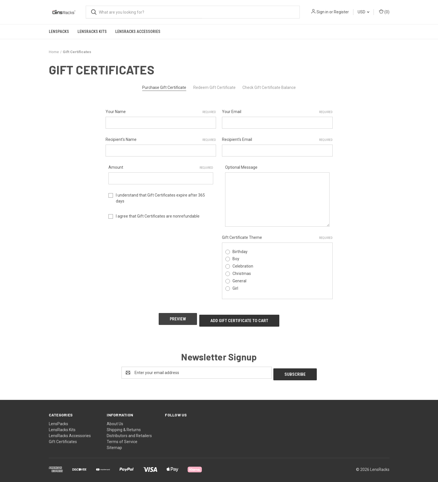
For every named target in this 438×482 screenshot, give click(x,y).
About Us (115, 418)
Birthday (240, 251)
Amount (160, 167)
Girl (235, 288)
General (239, 281)
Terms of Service (122, 436)
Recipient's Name (161, 139)
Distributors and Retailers (129, 430)
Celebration (242, 266)
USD (363, 12)
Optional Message (241, 167)
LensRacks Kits (92, 31)
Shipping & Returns (124, 424)
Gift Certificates (63, 436)
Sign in (322, 12)
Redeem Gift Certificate (214, 87)
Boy (235, 258)
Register (341, 12)
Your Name (161, 111)
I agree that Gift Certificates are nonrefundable (158, 216)
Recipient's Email (277, 139)
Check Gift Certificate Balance (269, 87)
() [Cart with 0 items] (384, 11)
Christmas (241, 273)
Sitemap (114, 442)
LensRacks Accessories (137, 31)
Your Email (277, 111)
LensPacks (59, 31)
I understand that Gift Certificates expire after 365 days (160, 198)
